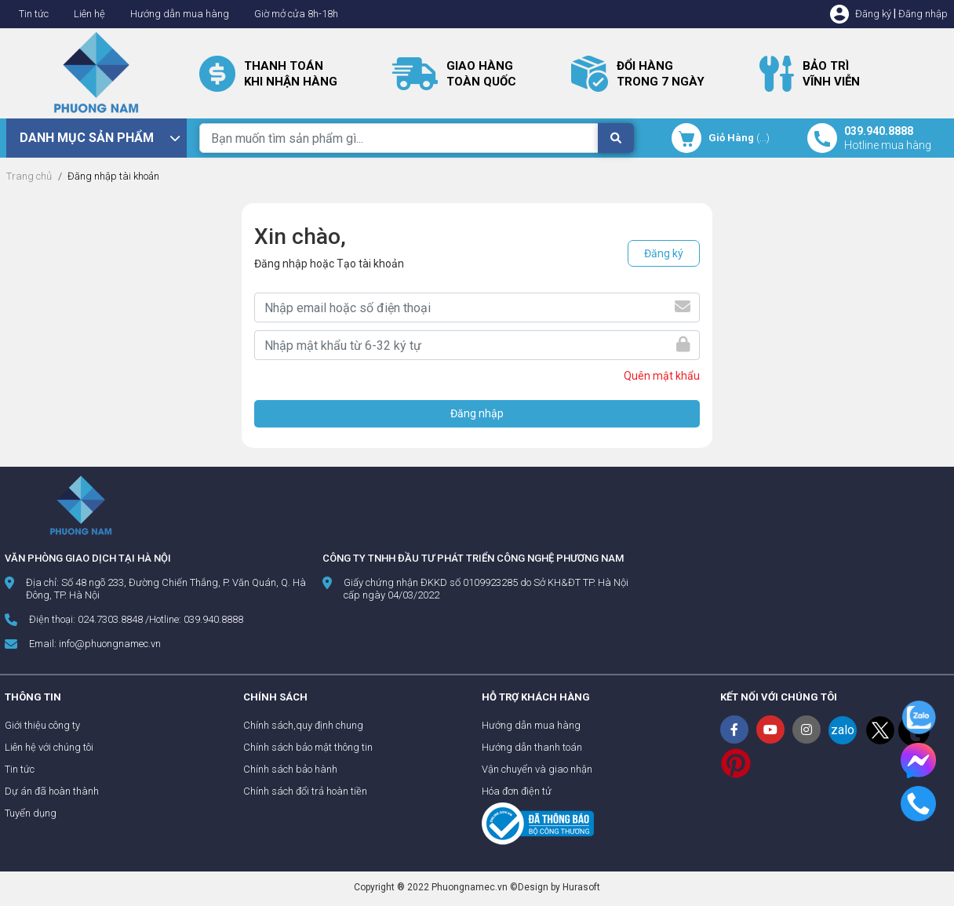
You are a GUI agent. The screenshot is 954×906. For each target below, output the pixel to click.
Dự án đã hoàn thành (52, 791)
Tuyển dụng (30, 813)
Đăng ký (873, 14)
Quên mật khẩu (662, 375)
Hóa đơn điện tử (517, 791)
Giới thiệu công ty (42, 725)
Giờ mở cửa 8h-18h (296, 14)
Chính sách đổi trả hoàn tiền (305, 791)
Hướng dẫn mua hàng (179, 14)
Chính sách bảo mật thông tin (308, 747)
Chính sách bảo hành (290, 769)
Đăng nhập (923, 14)
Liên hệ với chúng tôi (49, 747)
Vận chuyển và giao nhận (537, 769)
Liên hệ (89, 14)
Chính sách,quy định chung (303, 725)
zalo (842, 729)
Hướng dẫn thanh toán (532, 747)
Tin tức (34, 14)
